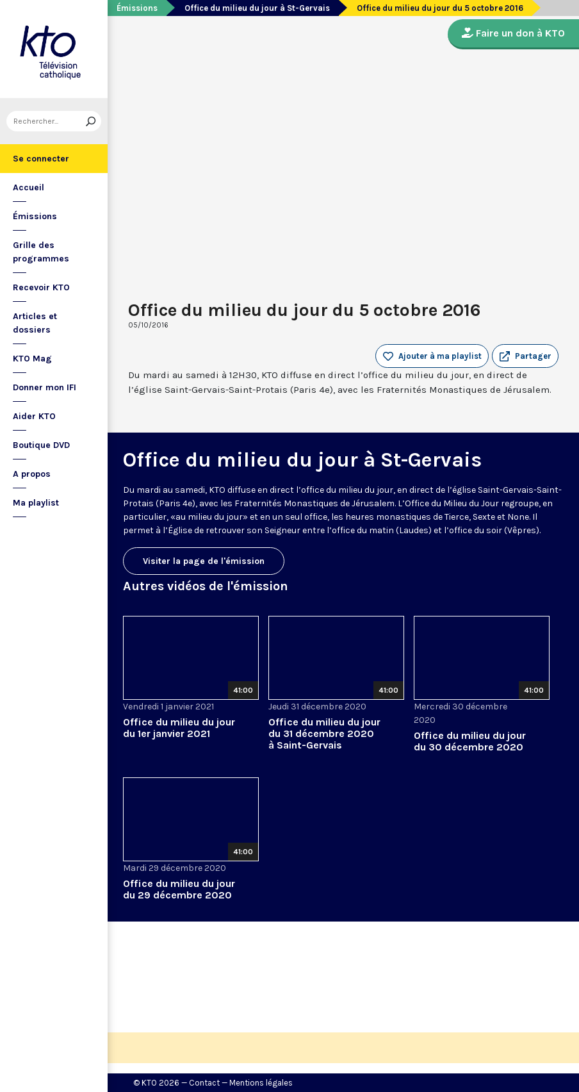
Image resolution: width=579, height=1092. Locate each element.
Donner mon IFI (44, 387)
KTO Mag (32, 358)
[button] (525, 356)
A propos (32, 473)
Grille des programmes (41, 252)
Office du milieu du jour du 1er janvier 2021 (179, 728)
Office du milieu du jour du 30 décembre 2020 (470, 741)
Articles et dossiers (35, 323)
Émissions (35, 216)
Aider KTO (34, 416)
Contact (204, 1083)
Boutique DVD (41, 445)
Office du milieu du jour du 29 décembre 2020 (179, 889)
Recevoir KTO (41, 287)
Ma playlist (36, 502)
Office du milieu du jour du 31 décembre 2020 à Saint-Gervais (324, 733)
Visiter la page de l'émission (204, 561)
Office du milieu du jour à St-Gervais (257, 8)
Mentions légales (261, 1083)
